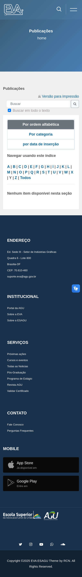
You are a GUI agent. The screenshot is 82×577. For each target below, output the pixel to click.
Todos (25, 178)
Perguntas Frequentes (20, 430)
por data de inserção (41, 144)
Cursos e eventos (17, 360)
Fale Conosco (15, 424)
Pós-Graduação (16, 372)
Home (41, 38)
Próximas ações (16, 354)
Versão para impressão (60, 96)
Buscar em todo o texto (31, 110)
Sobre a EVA (14, 314)
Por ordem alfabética (40, 124)
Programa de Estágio (19, 378)
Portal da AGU (15, 308)
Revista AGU (14, 384)
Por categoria (41, 134)
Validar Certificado (18, 390)
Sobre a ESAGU (17, 320)
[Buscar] (38, 104)
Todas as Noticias (17, 366)
